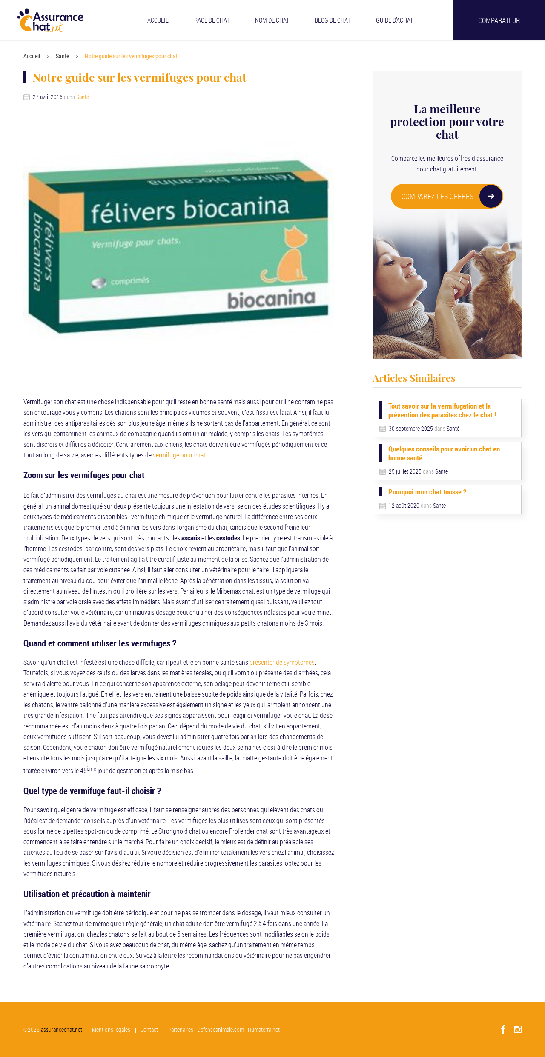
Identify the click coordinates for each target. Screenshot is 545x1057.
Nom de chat (272, 20)
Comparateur (499, 20)
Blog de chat (332, 20)
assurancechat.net (61, 1030)
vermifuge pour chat (179, 455)
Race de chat (211, 20)
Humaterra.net (264, 1030)
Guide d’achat (394, 20)
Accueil (158, 20)
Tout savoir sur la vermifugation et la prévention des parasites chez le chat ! (442, 410)
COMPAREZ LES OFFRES (452, 196)
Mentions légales (111, 1030)
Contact (149, 1030)
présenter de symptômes (282, 662)
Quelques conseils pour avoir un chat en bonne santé (444, 453)
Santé (62, 56)
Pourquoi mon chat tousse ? (427, 492)
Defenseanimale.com (221, 1030)
